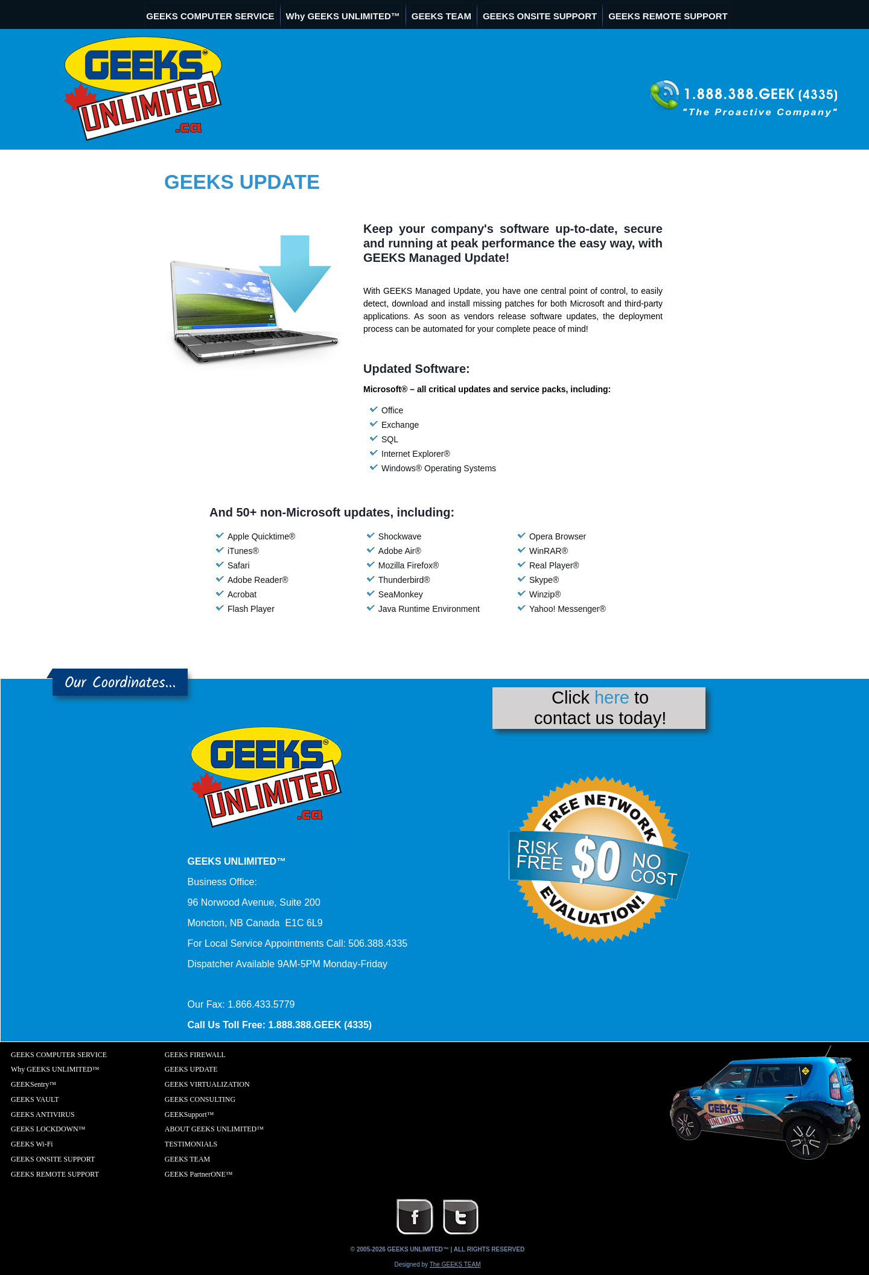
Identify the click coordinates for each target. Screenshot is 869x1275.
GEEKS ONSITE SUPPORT (540, 16)
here (611, 697)
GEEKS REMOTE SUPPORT (668, 16)
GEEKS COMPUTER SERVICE (210, 16)
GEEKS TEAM (441, 16)
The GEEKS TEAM (455, 1264)
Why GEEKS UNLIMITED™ (343, 16)
